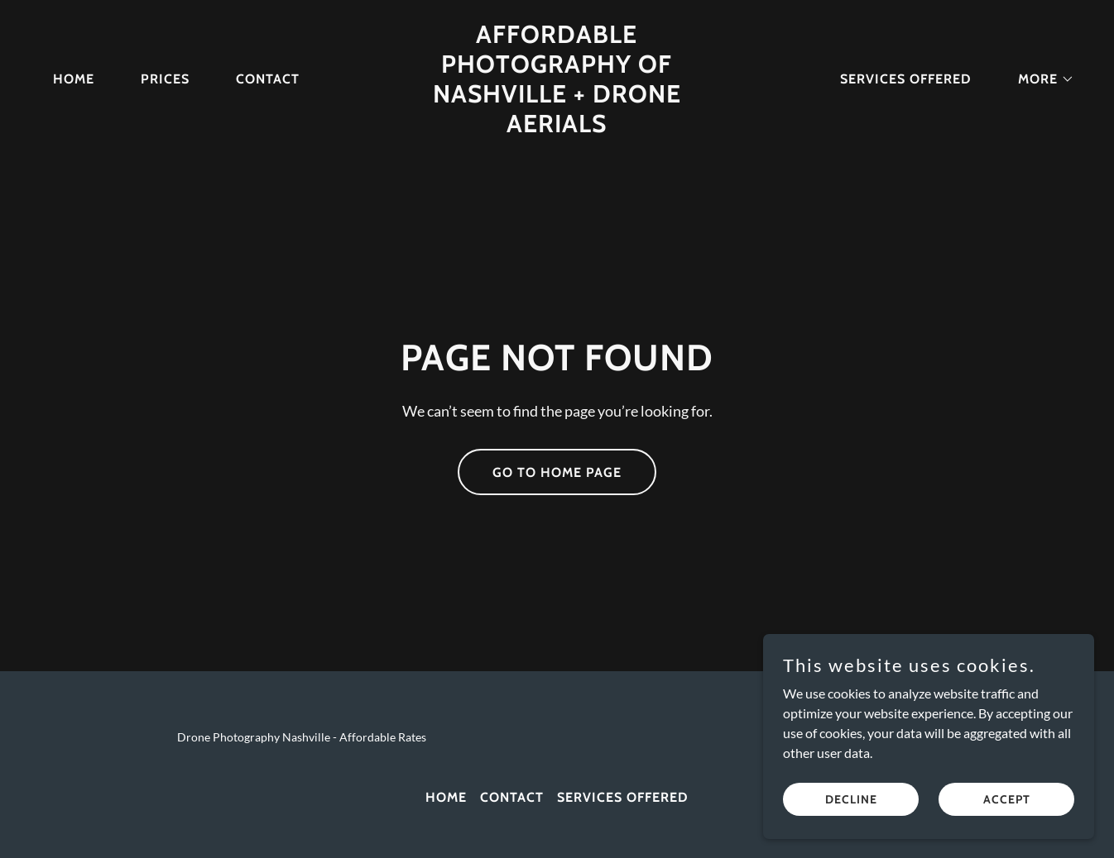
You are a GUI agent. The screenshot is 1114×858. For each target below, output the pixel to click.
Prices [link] (165, 79)
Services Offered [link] (906, 79)
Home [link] (73, 79)
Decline (851, 798)
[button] (1039, 79)
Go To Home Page (557, 472)
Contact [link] (268, 79)
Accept (1006, 798)
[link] (557, 127)
